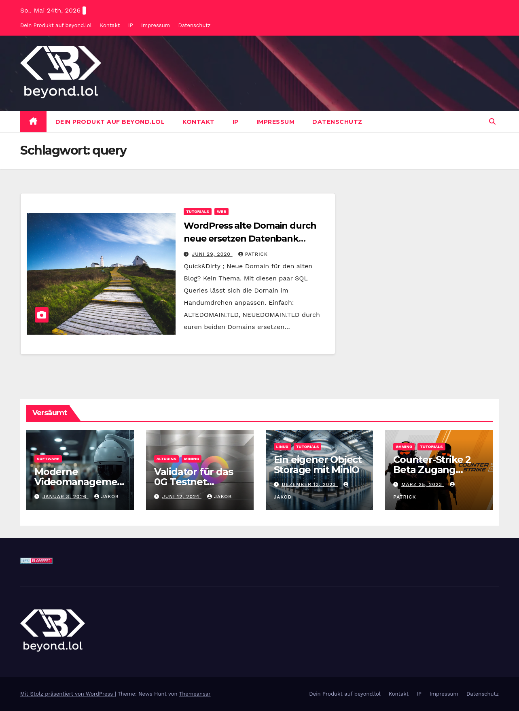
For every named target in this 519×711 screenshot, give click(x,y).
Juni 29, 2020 (212, 254)
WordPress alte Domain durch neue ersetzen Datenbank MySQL (250, 238)
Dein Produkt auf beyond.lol (55, 25)
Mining (191, 458)
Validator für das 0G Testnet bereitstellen (193, 482)
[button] (492, 121)
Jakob (106, 496)
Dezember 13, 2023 (310, 484)
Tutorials (197, 211)
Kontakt (110, 25)
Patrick (253, 254)
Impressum (155, 25)
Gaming (404, 446)
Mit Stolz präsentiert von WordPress (67, 694)
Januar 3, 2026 (65, 496)
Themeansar (195, 694)
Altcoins (166, 458)
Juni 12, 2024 (181, 496)
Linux (282, 446)
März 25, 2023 (422, 484)
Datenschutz (194, 25)
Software (48, 458)
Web (221, 211)
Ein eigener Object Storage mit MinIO (318, 464)
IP (130, 25)
